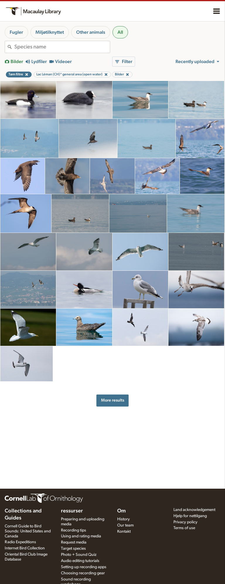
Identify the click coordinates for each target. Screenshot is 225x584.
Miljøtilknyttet (49, 32)
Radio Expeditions (20, 542)
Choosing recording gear (83, 573)
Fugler (16, 32)
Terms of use (184, 528)
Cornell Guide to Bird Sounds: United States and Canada (28, 531)
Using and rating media (81, 536)
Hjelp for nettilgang (190, 516)
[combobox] (62, 47)
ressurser (72, 511)
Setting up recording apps (83, 567)
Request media (73, 542)
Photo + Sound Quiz (78, 555)
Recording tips (73, 530)
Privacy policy (185, 522)
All (120, 32)
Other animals (90, 32)
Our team (125, 525)
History (123, 519)
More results (112, 400)
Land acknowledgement (194, 510)
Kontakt (124, 531)
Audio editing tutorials (80, 561)
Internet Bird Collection (25, 548)
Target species (73, 548)
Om (121, 511)
